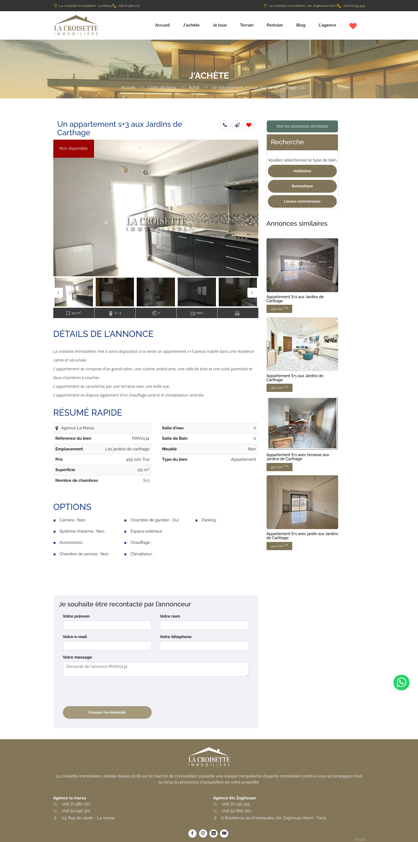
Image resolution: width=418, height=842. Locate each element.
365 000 (279, 388)
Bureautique (302, 186)
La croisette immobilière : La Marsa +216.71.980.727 (96, 6)
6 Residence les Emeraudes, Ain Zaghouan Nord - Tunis (273, 817)
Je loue (220, 25)
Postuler (275, 25)
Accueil (162, 25)
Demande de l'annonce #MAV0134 (156, 669)
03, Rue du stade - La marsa (88, 817)
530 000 (279, 467)
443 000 (279, 546)
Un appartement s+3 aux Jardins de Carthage (254, 87)
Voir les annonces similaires (302, 126)
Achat (194, 87)
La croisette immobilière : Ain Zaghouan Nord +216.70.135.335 (314, 6)
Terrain (247, 25)
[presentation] (104, 691)
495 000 (279, 309)
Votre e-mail (75, 636)
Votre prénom (76, 616)
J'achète (191, 25)
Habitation (302, 171)
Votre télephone (176, 636)
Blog (301, 25)
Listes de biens (162, 87)
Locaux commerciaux (302, 201)
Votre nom (170, 616)
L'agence (327, 25)
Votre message (77, 657)
